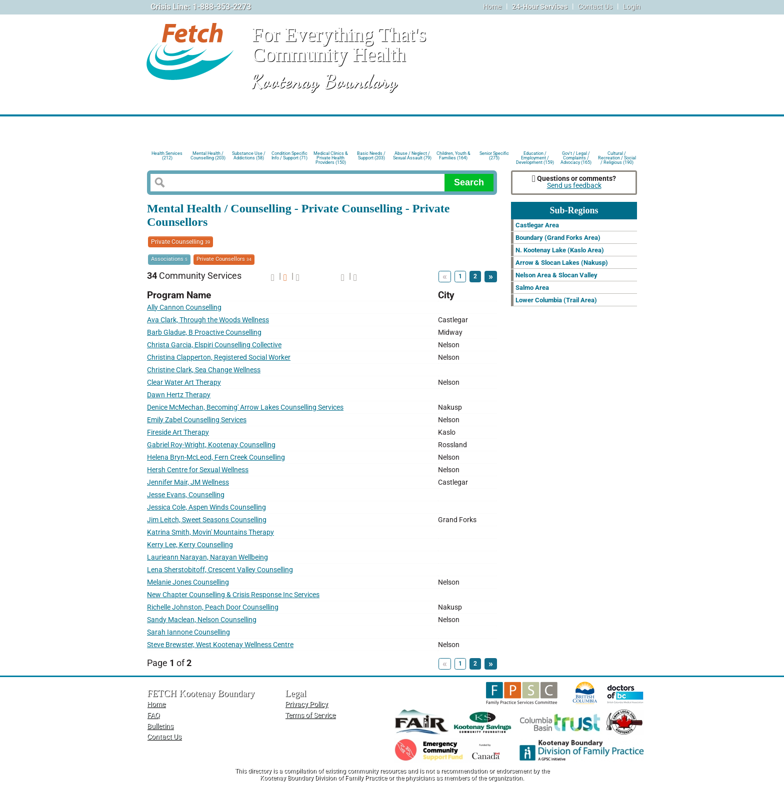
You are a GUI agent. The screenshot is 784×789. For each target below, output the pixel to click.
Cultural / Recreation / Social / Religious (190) (617, 157)
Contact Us (595, 6)
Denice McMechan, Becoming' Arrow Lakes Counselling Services (245, 407)
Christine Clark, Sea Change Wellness (203, 370)
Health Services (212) (167, 155)
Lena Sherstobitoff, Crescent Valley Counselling (220, 570)
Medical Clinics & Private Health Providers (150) (331, 157)
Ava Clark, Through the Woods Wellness (208, 320)
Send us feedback (574, 185)
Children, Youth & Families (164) (453, 155)
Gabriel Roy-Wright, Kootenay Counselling (211, 445)
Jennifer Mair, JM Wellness (188, 482)
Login (631, 6)
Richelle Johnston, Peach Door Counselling (212, 607)
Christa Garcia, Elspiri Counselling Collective (214, 345)
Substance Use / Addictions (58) (249, 155)
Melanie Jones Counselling (188, 582)
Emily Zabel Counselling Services (196, 420)
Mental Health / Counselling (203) (208, 155)
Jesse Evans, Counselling (185, 495)
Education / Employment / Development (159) (535, 157)
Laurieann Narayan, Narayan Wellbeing (207, 557)
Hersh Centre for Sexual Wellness (197, 470)
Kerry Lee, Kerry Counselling (190, 545)
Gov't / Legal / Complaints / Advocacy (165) (576, 157)
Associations (169, 259)
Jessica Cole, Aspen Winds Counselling (206, 507)
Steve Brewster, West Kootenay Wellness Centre (220, 645)
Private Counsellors (224, 259)
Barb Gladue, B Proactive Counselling (204, 332)
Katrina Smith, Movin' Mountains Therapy (210, 532)
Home (492, 6)
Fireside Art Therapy (178, 432)
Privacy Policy (306, 704)
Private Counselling (180, 241)
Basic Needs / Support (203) (371, 155)
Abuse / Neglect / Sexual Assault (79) (412, 155)
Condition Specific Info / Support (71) (290, 155)
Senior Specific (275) (494, 155)
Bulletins (160, 726)
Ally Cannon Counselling (184, 307)
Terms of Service (310, 715)
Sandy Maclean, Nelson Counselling (201, 620)
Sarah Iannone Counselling (188, 632)
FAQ (153, 715)
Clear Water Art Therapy (184, 382)
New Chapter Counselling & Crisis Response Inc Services (233, 595)
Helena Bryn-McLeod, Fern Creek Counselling (216, 457)
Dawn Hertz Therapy (178, 395)
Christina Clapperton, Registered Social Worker (218, 357)
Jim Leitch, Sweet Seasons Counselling (206, 520)
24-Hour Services (540, 6)
